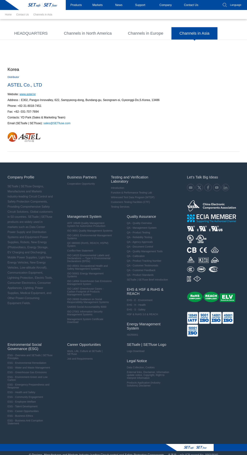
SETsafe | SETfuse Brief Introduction (145, 275)
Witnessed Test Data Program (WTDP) (131, 193)
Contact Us (192, 5)
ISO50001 (130, 331)
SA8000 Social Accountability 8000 (84, 303)
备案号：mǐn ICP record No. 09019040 (193, 451)
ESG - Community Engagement (22, 393)
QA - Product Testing (136, 228)
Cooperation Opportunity (79, 179)
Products (77, 5)
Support (141, 5)
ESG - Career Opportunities (20, 407)
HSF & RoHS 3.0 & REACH (140, 310)
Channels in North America (68, 32)
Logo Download (134, 347)
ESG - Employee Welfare (19, 397)
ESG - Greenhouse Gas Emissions (24, 368)
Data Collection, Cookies (139, 363)
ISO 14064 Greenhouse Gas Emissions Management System (87, 279)
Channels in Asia (42, 14)
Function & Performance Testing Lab (129, 188)
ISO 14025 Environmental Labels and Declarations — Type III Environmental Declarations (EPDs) (86, 254)
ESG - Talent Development (20, 402)
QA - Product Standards (138, 271)
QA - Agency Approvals (138, 238)
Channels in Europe (112, 32)
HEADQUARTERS (24, 32)
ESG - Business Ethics (17, 412)
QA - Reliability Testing (137, 233)
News (120, 5)
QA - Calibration (134, 252)
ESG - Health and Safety (19, 388)
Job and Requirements (78, 354)
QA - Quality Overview (137, 219)
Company (167, 5)
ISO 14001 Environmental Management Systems (87, 233)
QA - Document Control (138, 242)
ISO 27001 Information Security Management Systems (82, 309)
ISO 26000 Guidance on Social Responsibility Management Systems (86, 297)
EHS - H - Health (134, 301)
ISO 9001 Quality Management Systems (87, 226)
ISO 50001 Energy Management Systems (83, 271)
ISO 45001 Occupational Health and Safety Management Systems (85, 263)
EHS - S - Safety (134, 305)
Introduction (116, 184)
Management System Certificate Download (83, 317)
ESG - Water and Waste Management (26, 363)
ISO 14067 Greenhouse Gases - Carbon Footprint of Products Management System (83, 287)
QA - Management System (140, 224)
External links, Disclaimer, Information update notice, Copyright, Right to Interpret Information (146, 371)
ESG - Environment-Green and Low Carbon (25, 375)
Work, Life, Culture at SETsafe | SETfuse (82, 349)
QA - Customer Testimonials (140, 261)
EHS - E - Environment (138, 296)
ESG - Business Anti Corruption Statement (22, 418)
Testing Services (118, 202)
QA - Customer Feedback (139, 266)
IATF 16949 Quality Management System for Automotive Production (84, 221)
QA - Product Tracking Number (142, 257)
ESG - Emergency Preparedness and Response (26, 382)
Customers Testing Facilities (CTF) (128, 198)
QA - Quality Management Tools (143, 247)
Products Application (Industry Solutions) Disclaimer (142, 380)
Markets (99, 5)
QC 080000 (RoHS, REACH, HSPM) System (85, 241)
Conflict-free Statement (78, 246)
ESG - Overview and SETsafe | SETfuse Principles (27, 353)
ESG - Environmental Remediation (24, 359)
